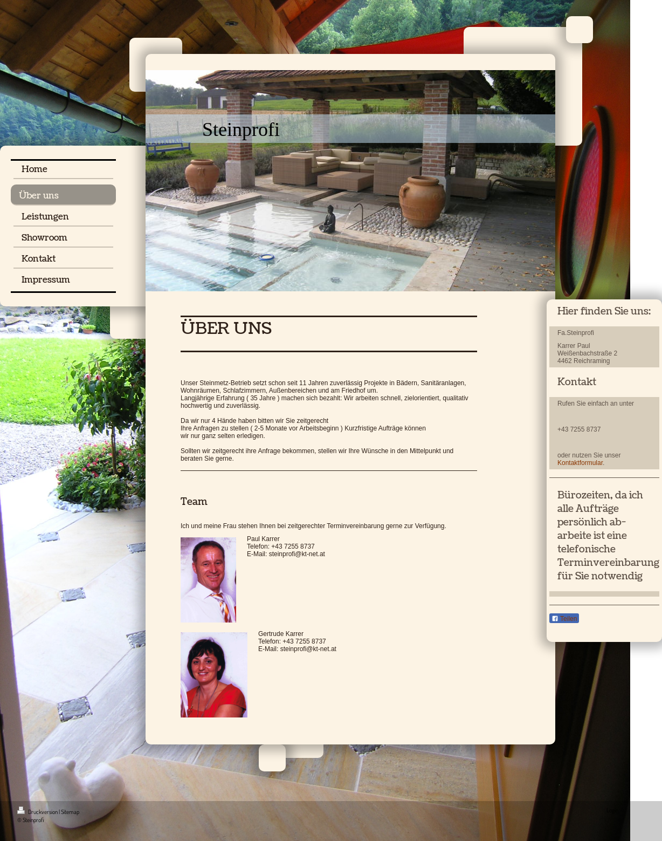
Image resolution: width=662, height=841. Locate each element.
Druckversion (38, 812)
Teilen (564, 619)
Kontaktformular (580, 463)
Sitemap (70, 812)
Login (612, 810)
